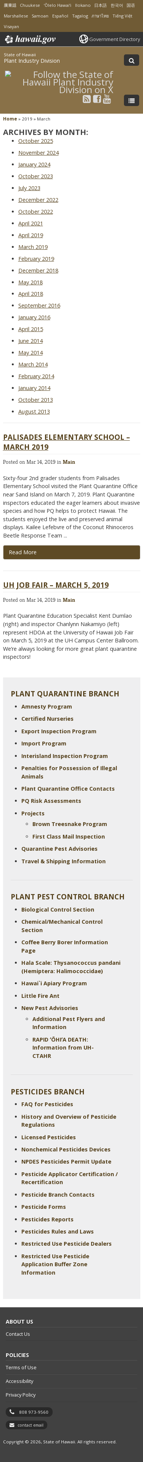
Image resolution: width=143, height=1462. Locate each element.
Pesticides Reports (47, 1219)
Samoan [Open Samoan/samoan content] (40, 16)
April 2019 (30, 235)
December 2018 (38, 270)
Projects (33, 813)
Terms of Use (21, 1367)
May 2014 (30, 352)
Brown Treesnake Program (69, 824)
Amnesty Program (46, 706)
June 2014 (30, 340)
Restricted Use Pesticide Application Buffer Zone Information (55, 1264)
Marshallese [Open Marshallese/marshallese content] (16, 16)
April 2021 (30, 223)
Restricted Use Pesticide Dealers (66, 1243)
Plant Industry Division (32, 60)
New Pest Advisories (49, 1008)
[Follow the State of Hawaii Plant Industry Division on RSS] (87, 98)
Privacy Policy (20, 1394)
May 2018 (30, 282)
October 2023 (35, 176)
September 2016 (39, 305)
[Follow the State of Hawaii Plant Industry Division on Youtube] (107, 98)
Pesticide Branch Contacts (58, 1194)
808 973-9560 (33, 1412)
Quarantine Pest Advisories (59, 848)
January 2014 (34, 388)
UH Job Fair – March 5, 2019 (56, 585)
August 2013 (34, 411)
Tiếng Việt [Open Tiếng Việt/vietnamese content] (122, 16)
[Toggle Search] (131, 60)
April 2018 (30, 293)
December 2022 (38, 199)
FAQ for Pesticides (47, 1104)
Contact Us (18, 1333)
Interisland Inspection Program (64, 756)
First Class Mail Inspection (68, 836)
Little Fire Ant (40, 995)
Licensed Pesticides (48, 1137)
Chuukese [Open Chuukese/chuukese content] (30, 5)
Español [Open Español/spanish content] (60, 16)
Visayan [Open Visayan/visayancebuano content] (11, 26)
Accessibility (19, 1381)
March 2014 (33, 364)
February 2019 (36, 258)
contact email (30, 1425)
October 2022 (35, 211)
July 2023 (29, 188)
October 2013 (35, 399)
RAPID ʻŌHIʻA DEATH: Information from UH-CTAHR (63, 1047)
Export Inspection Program (58, 731)
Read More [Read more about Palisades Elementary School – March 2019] (23, 552)
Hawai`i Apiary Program (54, 983)
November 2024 (38, 152)
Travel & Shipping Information (63, 861)
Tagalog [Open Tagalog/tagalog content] (80, 16)
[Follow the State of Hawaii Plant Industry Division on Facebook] (97, 98)
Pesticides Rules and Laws (57, 1231)
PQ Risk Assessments (51, 800)
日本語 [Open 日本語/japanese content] (100, 5)
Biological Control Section (57, 909)
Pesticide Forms (43, 1206)
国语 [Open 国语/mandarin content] (131, 5)
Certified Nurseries (47, 718)
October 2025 (35, 140)
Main (69, 461)
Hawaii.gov (29, 39)
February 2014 (36, 376)
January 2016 (34, 317)
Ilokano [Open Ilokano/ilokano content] (83, 5)
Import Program (43, 743)
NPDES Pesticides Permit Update (66, 1161)
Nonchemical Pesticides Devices (66, 1149)
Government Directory (114, 39)
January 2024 (34, 164)
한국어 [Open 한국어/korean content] (117, 5)
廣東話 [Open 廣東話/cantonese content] (10, 5)
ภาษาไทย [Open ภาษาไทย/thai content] (100, 16)
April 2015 (30, 329)
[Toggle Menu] (131, 100)
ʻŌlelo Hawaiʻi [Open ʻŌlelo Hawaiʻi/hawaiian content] (57, 5)
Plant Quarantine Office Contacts (68, 788)
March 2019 (33, 247)
